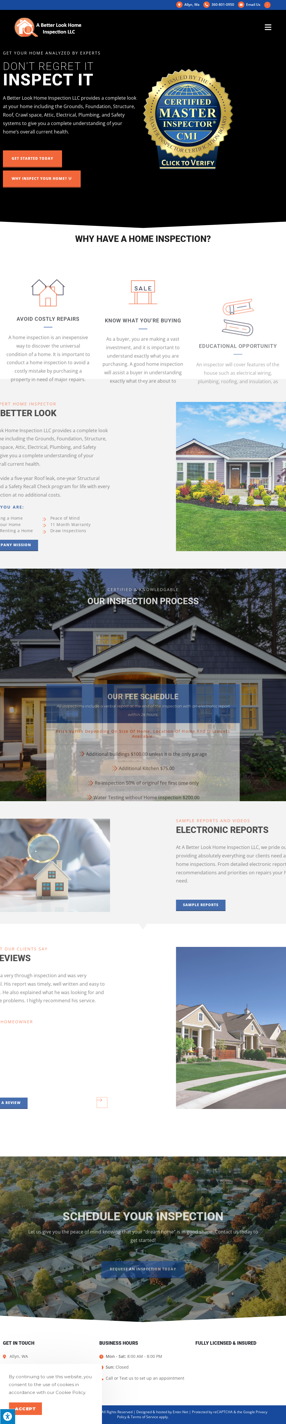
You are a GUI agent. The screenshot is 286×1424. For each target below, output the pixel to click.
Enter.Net (180, 1411)
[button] (32, 159)
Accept (25, 1408)
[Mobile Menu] (268, 27)
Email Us (249, 4)
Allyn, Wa (188, 4)
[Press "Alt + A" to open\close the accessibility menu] (7, 1416)
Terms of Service (144, 1416)
